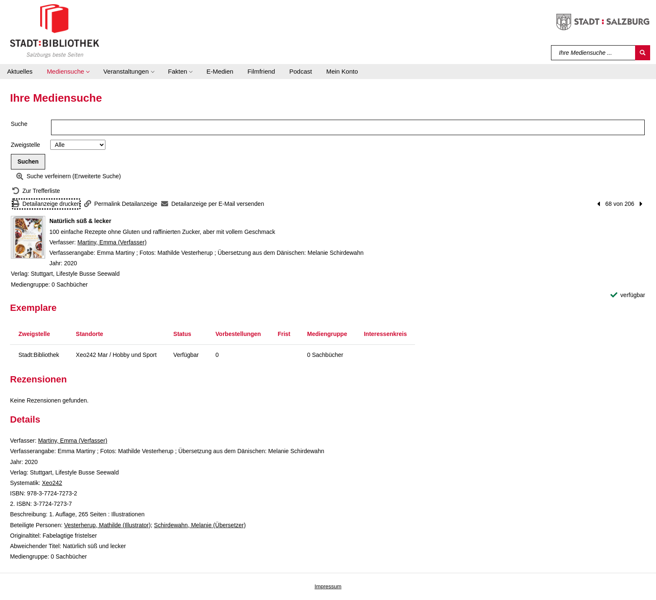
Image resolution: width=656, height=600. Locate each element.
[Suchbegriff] (593, 52)
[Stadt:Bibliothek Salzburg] (54, 30)
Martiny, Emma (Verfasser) (111, 242)
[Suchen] (642, 52)
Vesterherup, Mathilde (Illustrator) (107, 525)
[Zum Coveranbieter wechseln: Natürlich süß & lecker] (28, 237)
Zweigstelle (25, 144)
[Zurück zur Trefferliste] (36, 191)
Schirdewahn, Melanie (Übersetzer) (200, 525)
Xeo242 (52, 482)
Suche (19, 124)
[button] (68, 71)
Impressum (328, 586)
